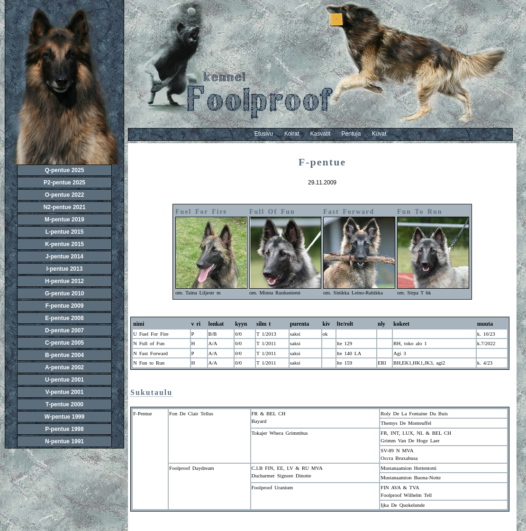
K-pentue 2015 (64, 244)
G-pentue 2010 (64, 293)
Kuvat (379, 133)
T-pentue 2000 (64, 404)
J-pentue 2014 (64, 256)
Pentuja (357, 133)
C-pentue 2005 (64, 342)
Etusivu (263, 133)
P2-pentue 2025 (64, 182)
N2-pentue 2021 (65, 207)
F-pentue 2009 (64, 305)
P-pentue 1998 (64, 429)
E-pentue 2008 (64, 318)
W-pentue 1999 (64, 416)
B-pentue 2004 (64, 355)
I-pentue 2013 (64, 269)
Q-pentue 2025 (64, 170)
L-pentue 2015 (64, 232)
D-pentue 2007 (64, 330)
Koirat (297, 133)
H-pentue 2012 (64, 281)
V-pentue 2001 (64, 392)
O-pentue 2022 (64, 195)
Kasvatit (326, 133)
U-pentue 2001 (64, 379)
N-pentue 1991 (64, 441)
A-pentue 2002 (64, 367)
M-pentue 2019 (64, 219)
